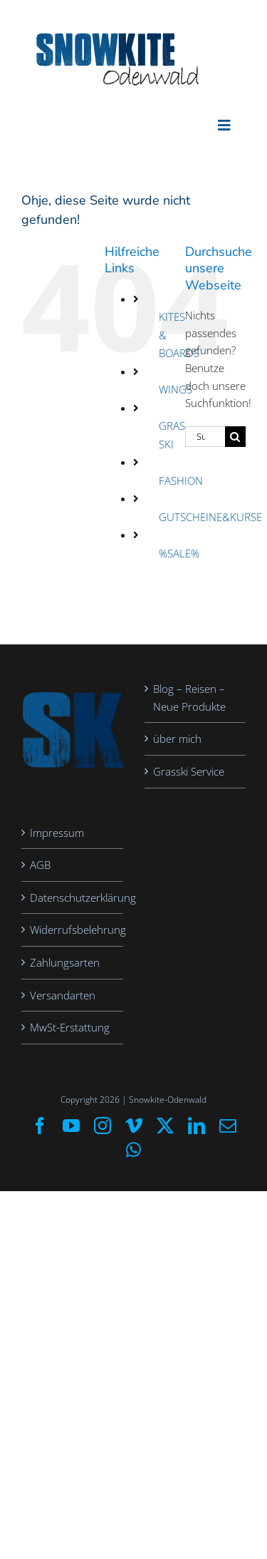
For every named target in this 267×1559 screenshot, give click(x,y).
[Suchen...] (205, 436)
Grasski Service (188, 771)
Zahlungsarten (65, 962)
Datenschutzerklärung (73, 897)
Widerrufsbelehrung (73, 929)
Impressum (57, 832)
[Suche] (235, 436)
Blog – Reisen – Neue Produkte (189, 697)
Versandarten (62, 995)
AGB (40, 865)
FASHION (181, 480)
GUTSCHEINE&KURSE (210, 517)
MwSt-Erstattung (70, 1027)
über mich (177, 738)
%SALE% (179, 553)
